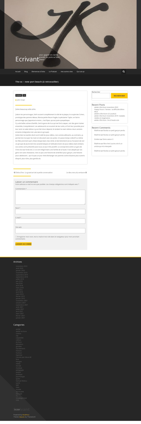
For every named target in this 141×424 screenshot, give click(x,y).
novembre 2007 (21, 304)
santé (18, 386)
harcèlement (20, 352)
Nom (17, 211)
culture (18, 343)
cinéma (18, 337)
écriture (18, 95)
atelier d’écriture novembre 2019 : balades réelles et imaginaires (109, 117)
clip (17, 339)
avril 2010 (19, 295)
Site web (18, 230)
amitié (18, 332)
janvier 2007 (20, 321)
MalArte (97, 130)
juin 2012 (19, 293)
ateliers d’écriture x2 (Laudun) (105, 114)
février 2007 (20, 319)
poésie (18, 375)
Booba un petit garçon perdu (114, 130)
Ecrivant (27, 59)
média (18, 367)
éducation (19, 347)
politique (19, 377)
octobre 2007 (21, 306)
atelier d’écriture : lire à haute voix (106, 120)
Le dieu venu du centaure (76, 172)
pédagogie (20, 373)
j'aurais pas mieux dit (23, 360)
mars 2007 (20, 317)
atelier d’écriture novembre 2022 (106, 107)
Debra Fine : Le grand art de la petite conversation (32, 172)
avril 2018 (19, 289)
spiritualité (20, 395)
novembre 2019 (21, 276)
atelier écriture (21, 334)
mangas (19, 365)
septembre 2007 (22, 308)
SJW (17, 388)
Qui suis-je (80, 71)
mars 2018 (20, 291)
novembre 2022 (21, 269)
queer (18, 382)
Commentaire (21, 189)
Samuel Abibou (21, 384)
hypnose (19, 358)
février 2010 (20, 299)
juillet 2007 (20, 312)
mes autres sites (67, 71)
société (18, 393)
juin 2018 (19, 284)
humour (19, 356)
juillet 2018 (20, 282)
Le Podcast (53, 71)
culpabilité (19, 341)
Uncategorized (21, 401)
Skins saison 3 (108, 139)
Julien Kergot (21, 100)
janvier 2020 (20, 274)
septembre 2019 (22, 278)
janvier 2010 (20, 302)
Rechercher (96, 92)
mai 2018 (19, 286)
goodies (19, 349)
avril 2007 (19, 314)
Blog (26, 71)
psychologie (20, 380)
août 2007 (19, 310)
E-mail (18, 221)
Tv (24, 95)
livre (17, 362)
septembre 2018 (22, 280)
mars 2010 (20, 297)
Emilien (97, 139)
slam (17, 390)
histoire (19, 354)
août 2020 (19, 271)
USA (17, 403)
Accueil (17, 71)
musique (19, 371)
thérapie (19, 397)
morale (18, 369)
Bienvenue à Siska (38, 71)
